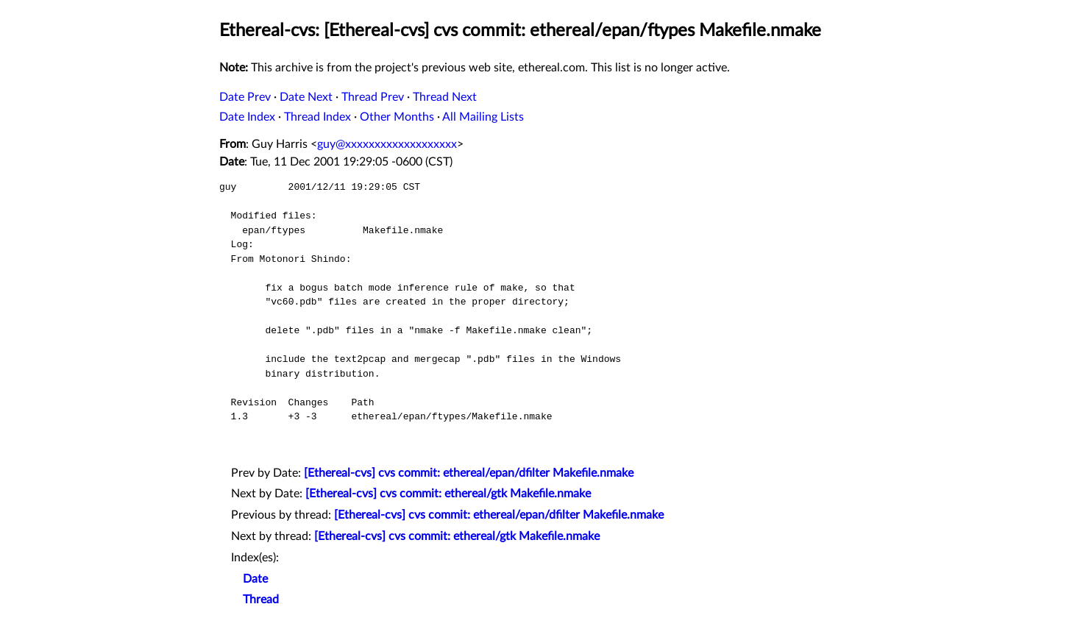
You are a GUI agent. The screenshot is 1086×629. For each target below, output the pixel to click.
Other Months (397, 117)
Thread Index (317, 117)
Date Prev (245, 97)
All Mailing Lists (483, 117)
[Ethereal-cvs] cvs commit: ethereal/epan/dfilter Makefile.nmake (469, 473)
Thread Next (445, 97)
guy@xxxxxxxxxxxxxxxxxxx (387, 144)
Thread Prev (372, 97)
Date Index (247, 117)
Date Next (306, 97)
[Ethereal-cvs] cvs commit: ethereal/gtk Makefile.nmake (448, 494)
